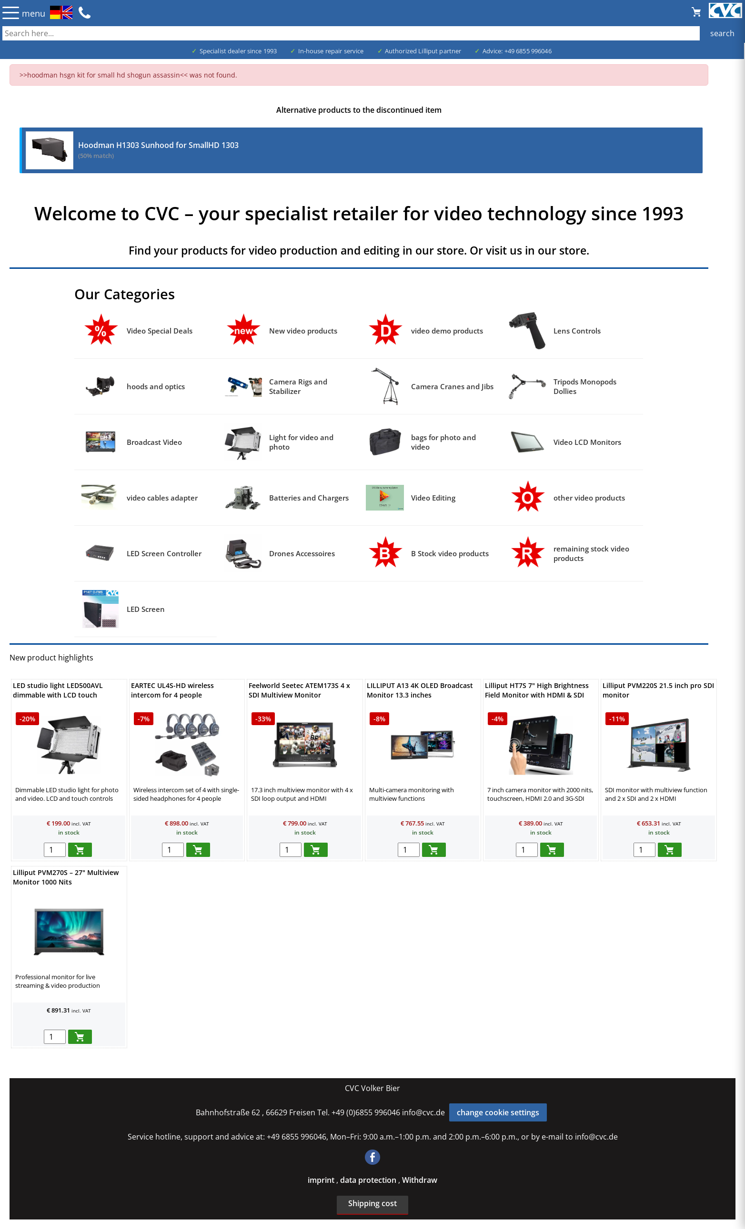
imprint (322, 1180)
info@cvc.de (423, 1112)
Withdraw (419, 1180)
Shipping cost (372, 1203)
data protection (369, 1180)
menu (33, 13)
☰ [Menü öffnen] (10, 12)
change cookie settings (498, 1112)
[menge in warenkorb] (55, 850)
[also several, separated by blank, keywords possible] (372, 33)
